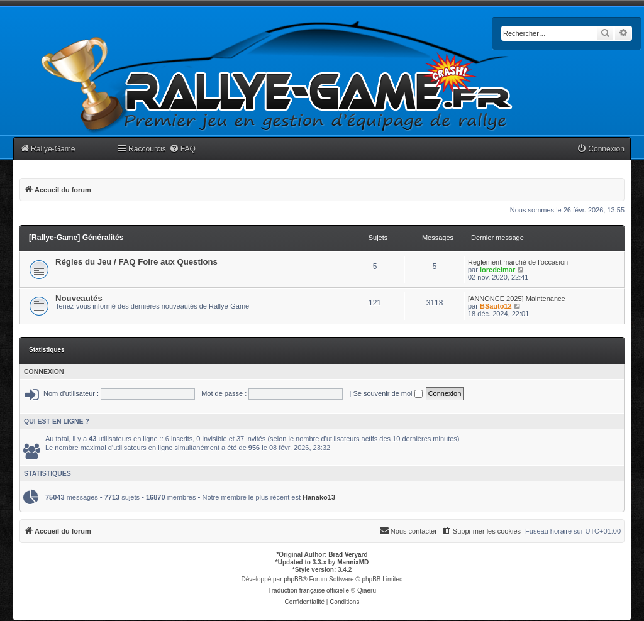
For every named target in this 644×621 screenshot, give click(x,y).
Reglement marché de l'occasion (518, 262)
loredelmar (497, 269)
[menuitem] (182, 149)
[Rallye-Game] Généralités (76, 237)
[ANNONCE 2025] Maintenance (516, 298)
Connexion (44, 371)
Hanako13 (319, 497)
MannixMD (353, 562)
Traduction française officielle (308, 590)
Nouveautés (79, 298)
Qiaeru (366, 590)
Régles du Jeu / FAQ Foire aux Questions (136, 262)
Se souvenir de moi (387, 393)
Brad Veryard (347, 554)
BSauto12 (496, 306)
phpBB (293, 579)
